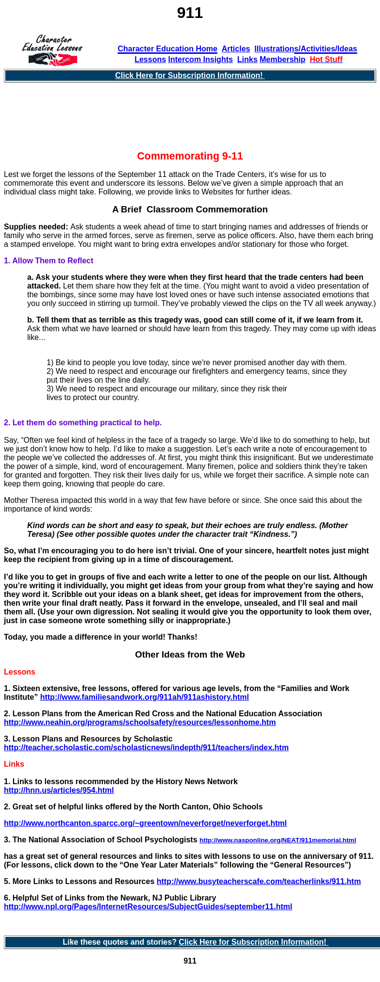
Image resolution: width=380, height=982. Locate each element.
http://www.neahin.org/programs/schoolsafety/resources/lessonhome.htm (140, 722)
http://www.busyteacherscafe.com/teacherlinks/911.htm (259, 881)
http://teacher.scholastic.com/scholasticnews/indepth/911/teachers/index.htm (146, 747)
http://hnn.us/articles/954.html (59, 790)
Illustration (274, 49)
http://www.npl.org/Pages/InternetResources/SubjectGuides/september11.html (148, 906)
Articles (236, 49)
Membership (282, 59)
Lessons (150, 59)
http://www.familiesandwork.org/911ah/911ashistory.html (144, 697)
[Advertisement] (190, 121)
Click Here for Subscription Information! (189, 75)
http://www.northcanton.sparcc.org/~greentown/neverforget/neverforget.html (145, 823)
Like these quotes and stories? (121, 942)
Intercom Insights (200, 59)
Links (247, 59)
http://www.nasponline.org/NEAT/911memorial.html (277, 840)
